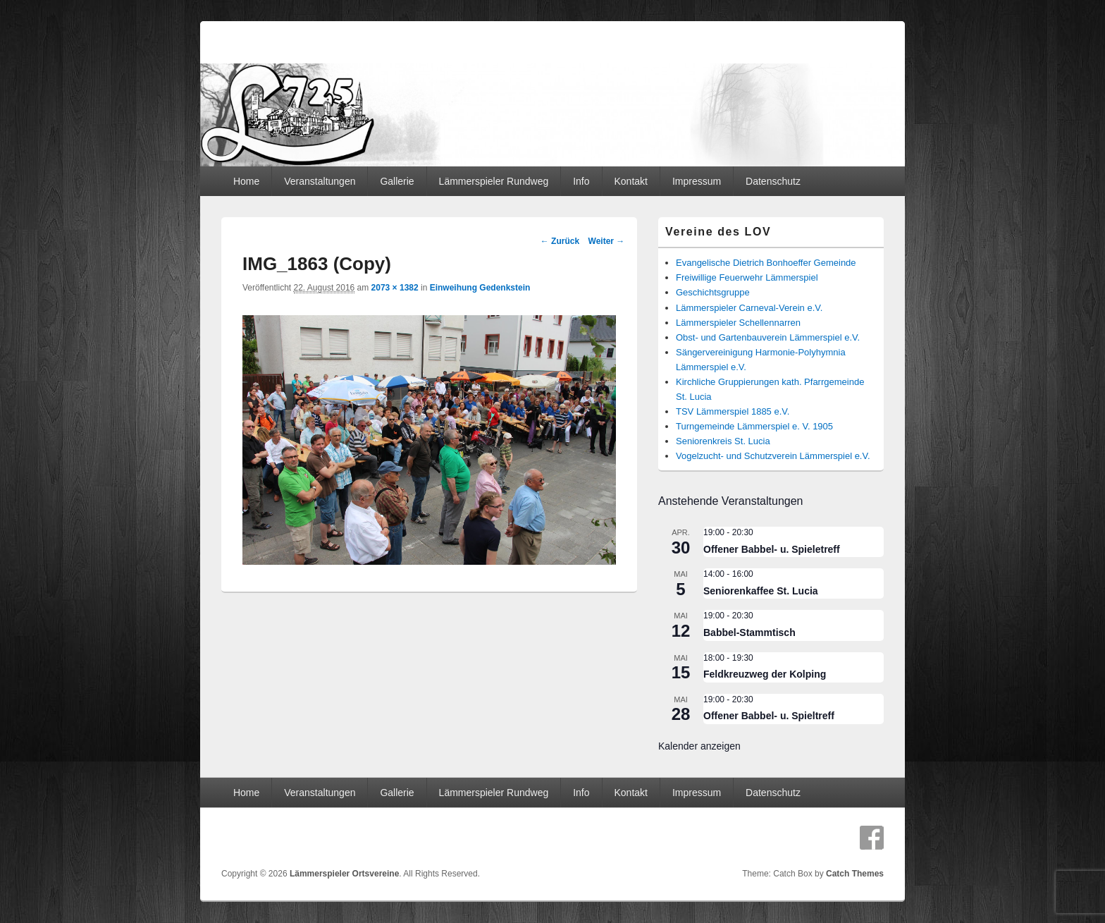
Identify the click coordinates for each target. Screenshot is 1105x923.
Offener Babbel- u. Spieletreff (771, 549)
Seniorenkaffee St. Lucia (760, 591)
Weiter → (606, 241)
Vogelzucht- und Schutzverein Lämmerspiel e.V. (773, 456)
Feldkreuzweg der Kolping (764, 674)
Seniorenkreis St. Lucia (723, 441)
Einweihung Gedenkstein (480, 288)
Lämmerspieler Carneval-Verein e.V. (749, 307)
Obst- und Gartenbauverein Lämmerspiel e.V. (768, 337)
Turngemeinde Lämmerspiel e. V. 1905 (754, 426)
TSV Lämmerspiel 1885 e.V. (732, 411)
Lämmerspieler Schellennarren (738, 322)
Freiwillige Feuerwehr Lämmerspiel (747, 277)
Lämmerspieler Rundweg (494, 181)
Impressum (696, 181)
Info (581, 181)
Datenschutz (773, 181)
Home (246, 181)
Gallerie (397, 181)
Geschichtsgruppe (713, 292)
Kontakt (630, 181)
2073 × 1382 (395, 288)
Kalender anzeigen (699, 746)
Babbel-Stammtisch (749, 632)
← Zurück (560, 241)
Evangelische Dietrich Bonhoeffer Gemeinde (766, 262)
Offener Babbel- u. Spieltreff (768, 715)
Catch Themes (855, 874)
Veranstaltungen (319, 181)
